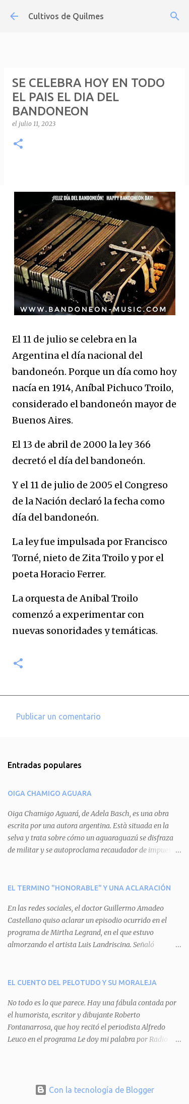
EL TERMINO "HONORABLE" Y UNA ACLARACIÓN (89, 888)
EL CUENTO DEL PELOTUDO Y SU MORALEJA (82, 983)
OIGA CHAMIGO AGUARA (50, 793)
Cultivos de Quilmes (66, 16)
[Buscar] (175, 16)
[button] (18, 144)
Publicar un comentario (58, 716)
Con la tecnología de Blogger (94, 1089)
